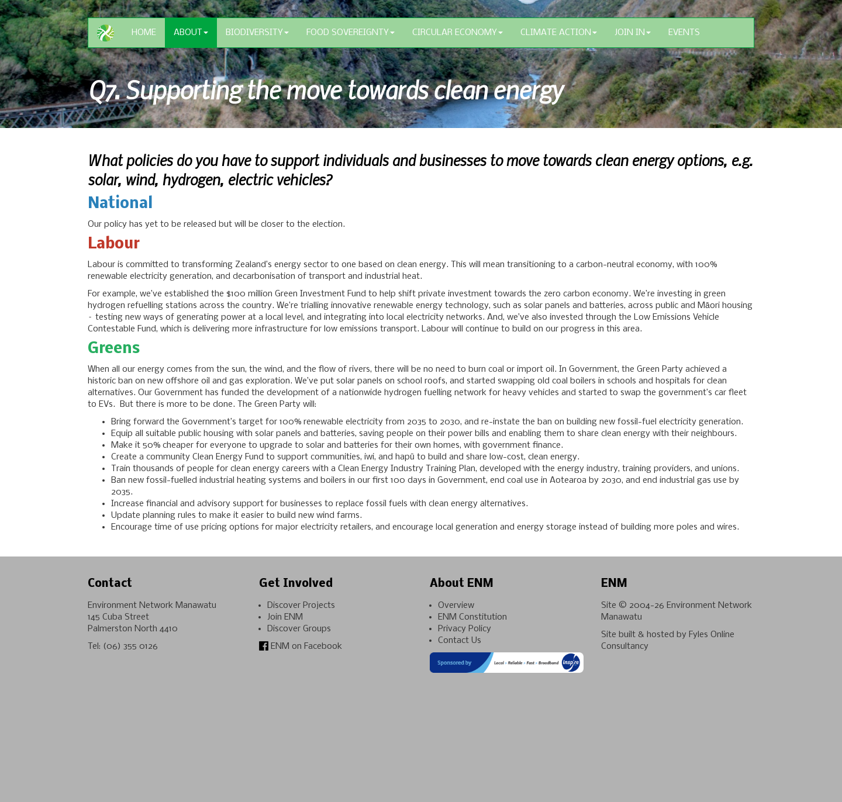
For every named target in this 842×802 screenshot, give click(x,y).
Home (144, 32)
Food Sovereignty (350, 32)
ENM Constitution (472, 617)
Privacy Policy (464, 629)
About (191, 32)
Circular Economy (457, 32)
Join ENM (285, 617)
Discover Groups (299, 629)
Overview (456, 605)
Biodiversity (257, 32)
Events (684, 32)
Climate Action (558, 32)
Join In (633, 32)
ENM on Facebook (300, 646)
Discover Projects (301, 605)
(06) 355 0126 (130, 646)
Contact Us (459, 640)
